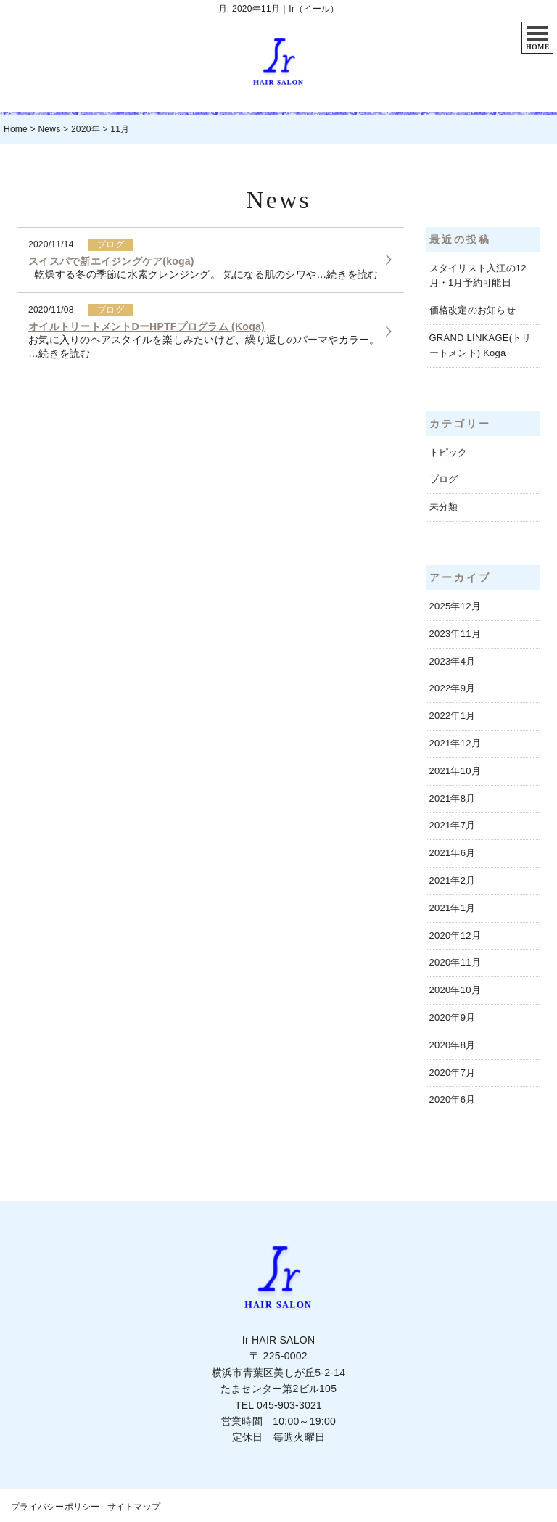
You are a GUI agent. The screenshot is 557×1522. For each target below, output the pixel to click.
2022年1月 (452, 715)
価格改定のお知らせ (472, 310)
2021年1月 (452, 907)
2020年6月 (452, 1099)
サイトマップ (134, 1507)
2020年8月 (452, 1045)
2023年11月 (455, 633)
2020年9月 (452, 1017)
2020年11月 (455, 962)
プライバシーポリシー (55, 1507)
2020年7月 (452, 1072)
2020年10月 (455, 989)
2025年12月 (455, 606)
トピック (448, 452)
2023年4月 (452, 661)
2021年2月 (452, 880)
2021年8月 (452, 798)
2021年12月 (455, 743)
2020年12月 (455, 935)
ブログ (443, 479)
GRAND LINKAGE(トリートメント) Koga (480, 345)
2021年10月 (455, 770)
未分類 (443, 506)
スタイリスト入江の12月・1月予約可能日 (478, 276)
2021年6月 (452, 852)
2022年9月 (452, 688)
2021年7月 (452, 825)
